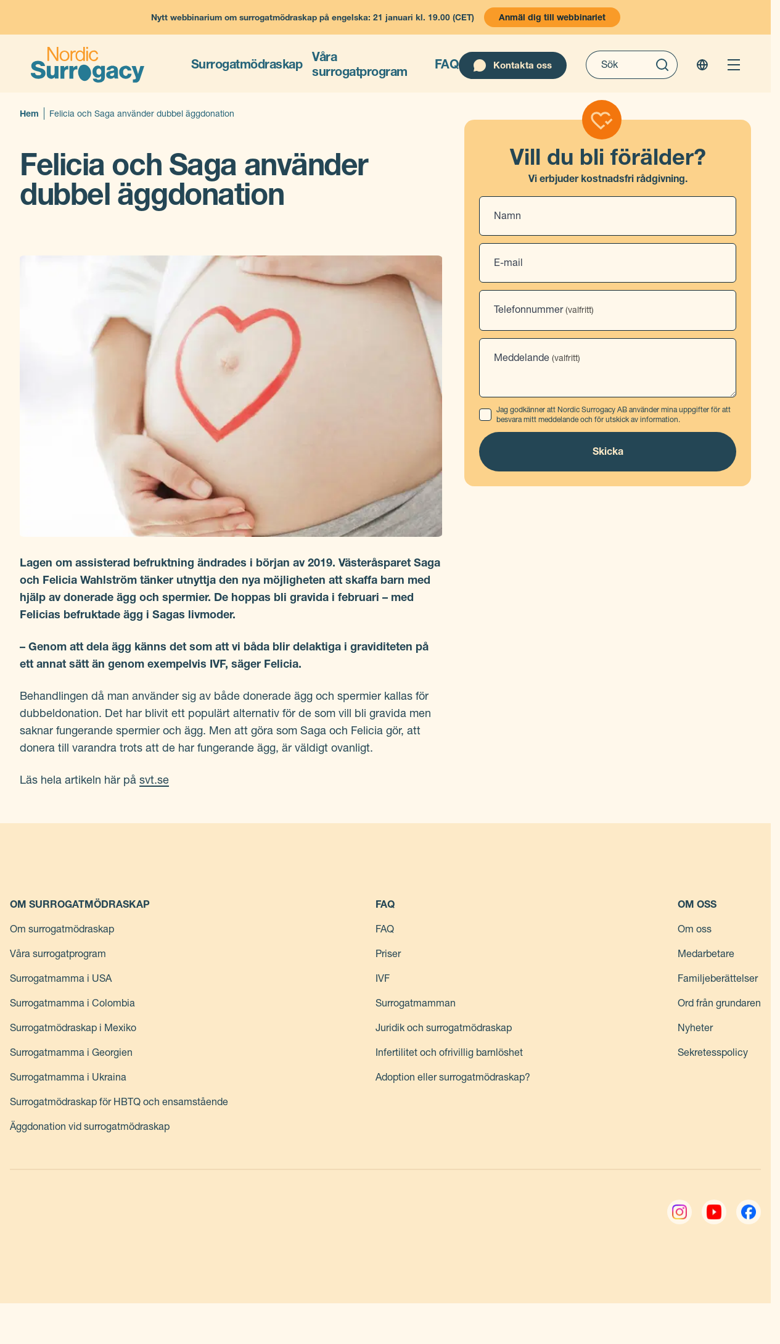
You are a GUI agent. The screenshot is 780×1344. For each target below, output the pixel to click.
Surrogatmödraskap (247, 64)
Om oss (695, 929)
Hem (29, 113)
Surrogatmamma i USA (61, 978)
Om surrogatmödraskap (62, 929)
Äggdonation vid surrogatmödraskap (90, 1126)
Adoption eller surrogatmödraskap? (453, 1077)
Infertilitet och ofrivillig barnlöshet (449, 1052)
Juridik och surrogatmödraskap (444, 1027)
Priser (388, 953)
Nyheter (695, 1027)
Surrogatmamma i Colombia (72, 1003)
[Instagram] (679, 1212)
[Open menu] (734, 64)
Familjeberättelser (718, 978)
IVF (383, 978)
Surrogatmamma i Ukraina (68, 1077)
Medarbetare (706, 953)
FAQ (447, 64)
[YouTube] (714, 1212)
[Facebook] (748, 1212)
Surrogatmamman (416, 1003)
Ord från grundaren (719, 1003)
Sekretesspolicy (713, 1052)
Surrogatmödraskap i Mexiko (73, 1027)
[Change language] (702, 64)
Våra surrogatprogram (360, 64)
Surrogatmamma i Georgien (71, 1052)
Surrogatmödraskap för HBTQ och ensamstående (119, 1101)
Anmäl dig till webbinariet (552, 17)
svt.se (154, 780)
